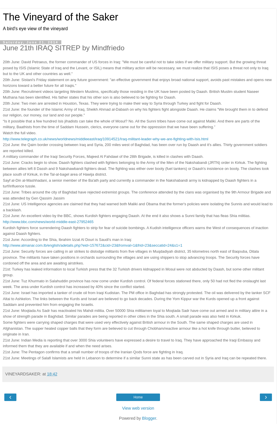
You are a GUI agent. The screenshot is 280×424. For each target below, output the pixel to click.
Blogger (149, 418)
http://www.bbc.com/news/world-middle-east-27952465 (48, 222)
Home (138, 397)
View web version (138, 408)
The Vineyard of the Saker (60, 16)
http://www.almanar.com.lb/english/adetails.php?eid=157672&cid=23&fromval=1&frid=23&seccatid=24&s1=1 (92, 245)
